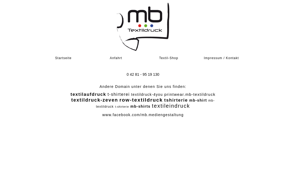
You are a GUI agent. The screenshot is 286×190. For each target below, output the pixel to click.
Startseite (63, 58)
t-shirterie (122, 106)
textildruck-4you (147, 94)
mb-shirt (198, 100)
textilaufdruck (88, 94)
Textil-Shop (168, 58)
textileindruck (171, 106)
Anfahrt (116, 58)
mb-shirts (140, 106)
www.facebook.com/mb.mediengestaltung (143, 115)
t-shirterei (118, 94)
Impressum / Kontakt (221, 58)
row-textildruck (141, 100)
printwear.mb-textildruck (189, 94)
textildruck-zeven (94, 100)
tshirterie (176, 100)
